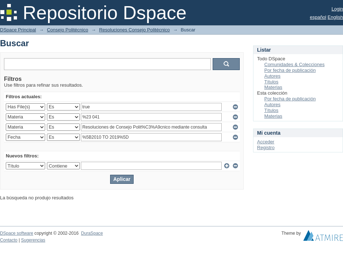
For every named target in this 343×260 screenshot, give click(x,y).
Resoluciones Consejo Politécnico (134, 29)
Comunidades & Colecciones (294, 64)
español (318, 17)
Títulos (271, 81)
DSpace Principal (18, 29)
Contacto (8, 240)
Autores (272, 76)
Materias (273, 87)
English (335, 17)
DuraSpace (92, 233)
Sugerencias (33, 240)
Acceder (265, 141)
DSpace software (16, 233)
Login (337, 9)
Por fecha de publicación (290, 70)
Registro (265, 147)
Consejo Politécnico (67, 29)
